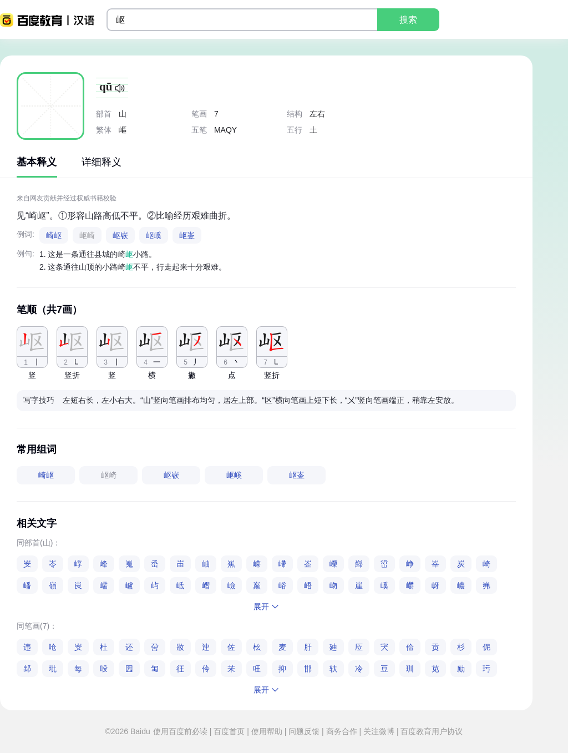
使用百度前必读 (181, 731)
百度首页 (229, 731)
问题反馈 (304, 731)
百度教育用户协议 (431, 731)
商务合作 (341, 731)
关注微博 (379, 731)
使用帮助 (267, 731)
